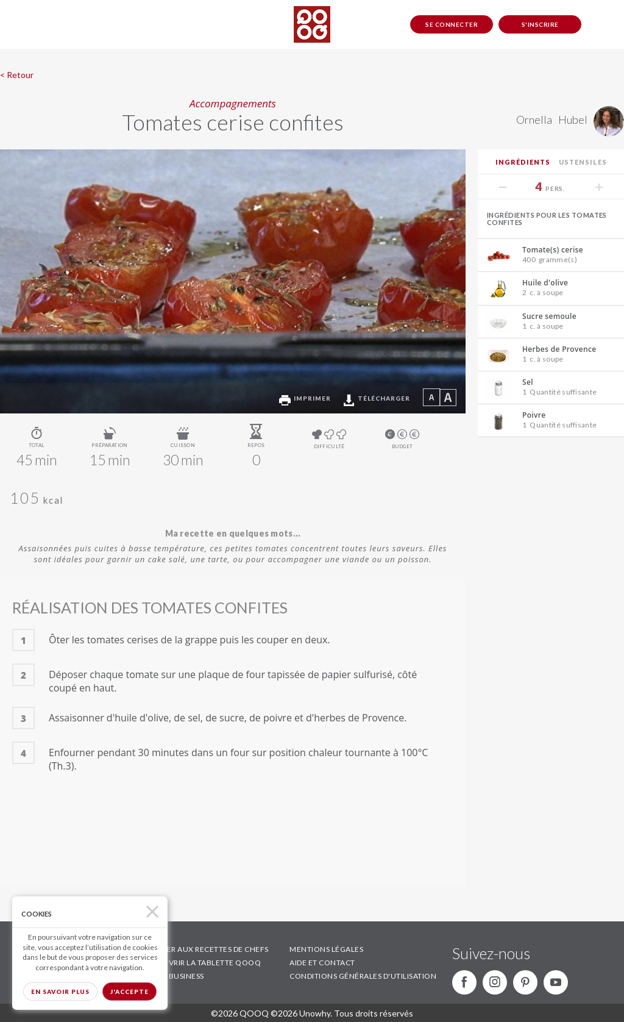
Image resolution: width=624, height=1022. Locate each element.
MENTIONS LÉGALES (326, 949)
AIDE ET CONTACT (322, 962)
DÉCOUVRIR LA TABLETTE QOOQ (201, 962)
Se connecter (451, 24)
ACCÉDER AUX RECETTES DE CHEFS (205, 949)
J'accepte (129, 991)
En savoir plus (60, 991)
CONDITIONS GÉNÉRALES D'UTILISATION (362, 976)
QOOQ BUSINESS (172, 976)
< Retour (17, 75)
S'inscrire (540, 24)
